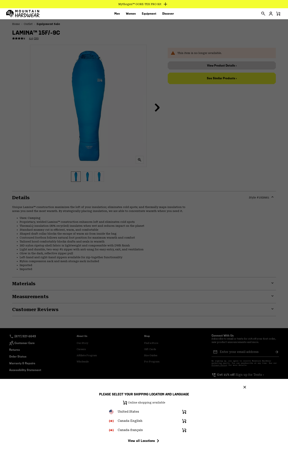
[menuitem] (117, 14)
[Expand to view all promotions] (144, 4)
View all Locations (144, 441)
